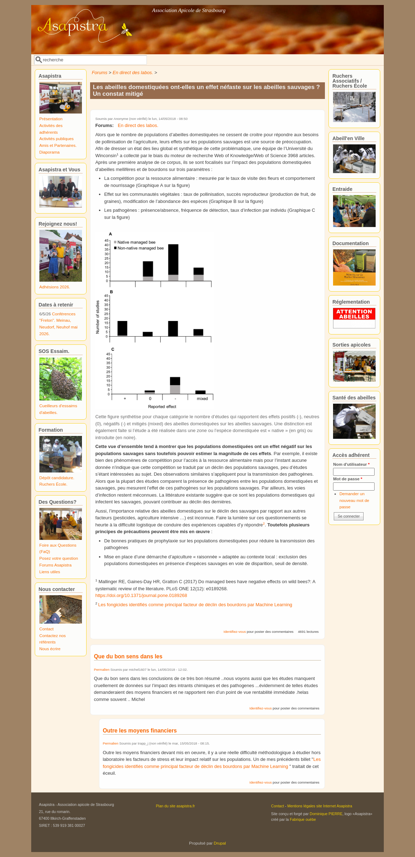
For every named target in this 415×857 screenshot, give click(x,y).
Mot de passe (347, 478)
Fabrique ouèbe (303, 819)
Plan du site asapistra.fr (175, 806)
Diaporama (49, 152)
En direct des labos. (133, 72)
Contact (46, 628)
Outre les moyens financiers (140, 731)
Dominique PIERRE (326, 814)
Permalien (102, 669)
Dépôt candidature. (56, 477)
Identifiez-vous (234, 632)
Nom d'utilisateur (351, 464)
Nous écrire (50, 648)
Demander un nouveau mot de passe (354, 500)
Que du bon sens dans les (128, 656)
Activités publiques (56, 138)
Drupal (220, 843)
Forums (99, 72)
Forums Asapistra (55, 565)
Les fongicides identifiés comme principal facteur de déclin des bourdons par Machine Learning (195, 604)
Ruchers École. (53, 484)
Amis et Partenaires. (58, 145)
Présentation (51, 118)
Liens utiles (49, 571)
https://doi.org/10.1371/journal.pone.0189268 (141, 595)
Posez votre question (58, 558)
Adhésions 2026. (54, 286)
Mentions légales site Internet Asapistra (319, 806)
